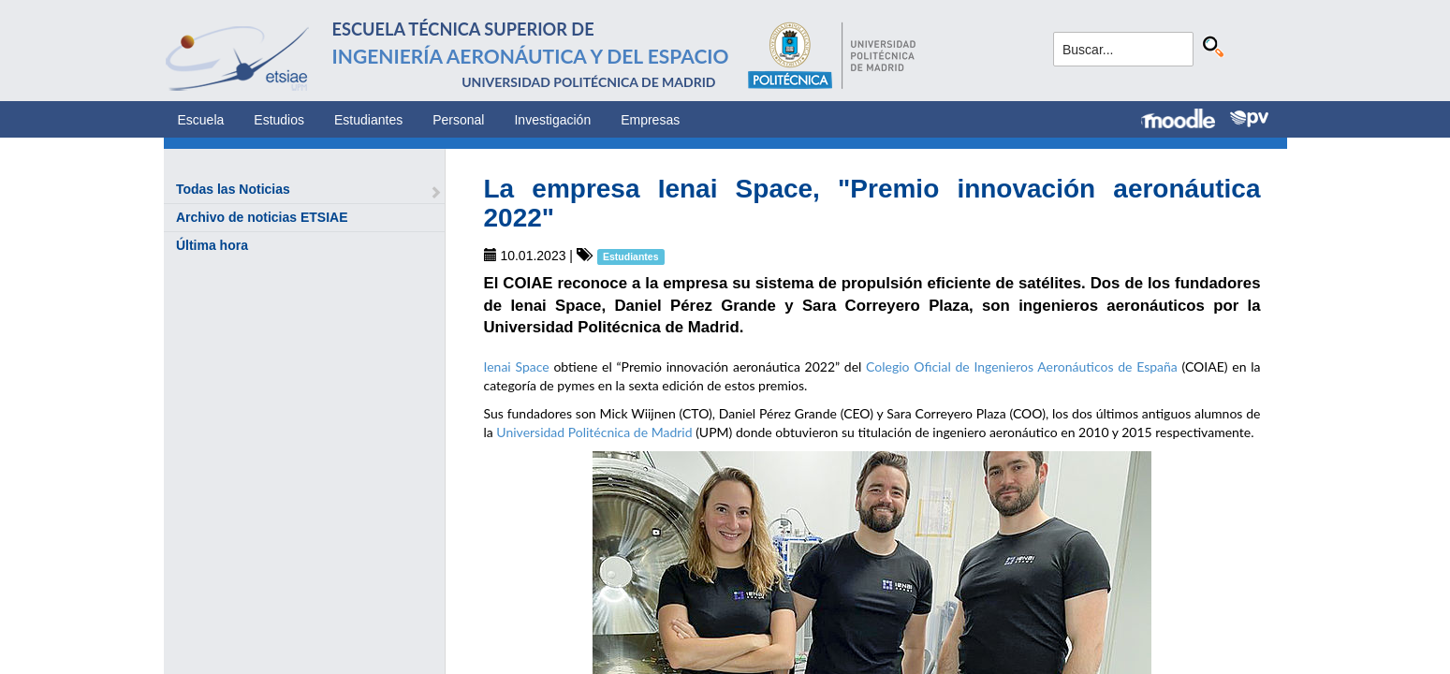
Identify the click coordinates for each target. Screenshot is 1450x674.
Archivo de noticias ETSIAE (262, 217)
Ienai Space (516, 366)
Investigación (552, 119)
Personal (458, 119)
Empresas (650, 119)
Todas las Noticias (233, 189)
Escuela (201, 119)
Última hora (212, 245)
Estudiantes (368, 119)
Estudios (279, 119)
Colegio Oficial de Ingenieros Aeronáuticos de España (1022, 366)
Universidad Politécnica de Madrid (594, 432)
